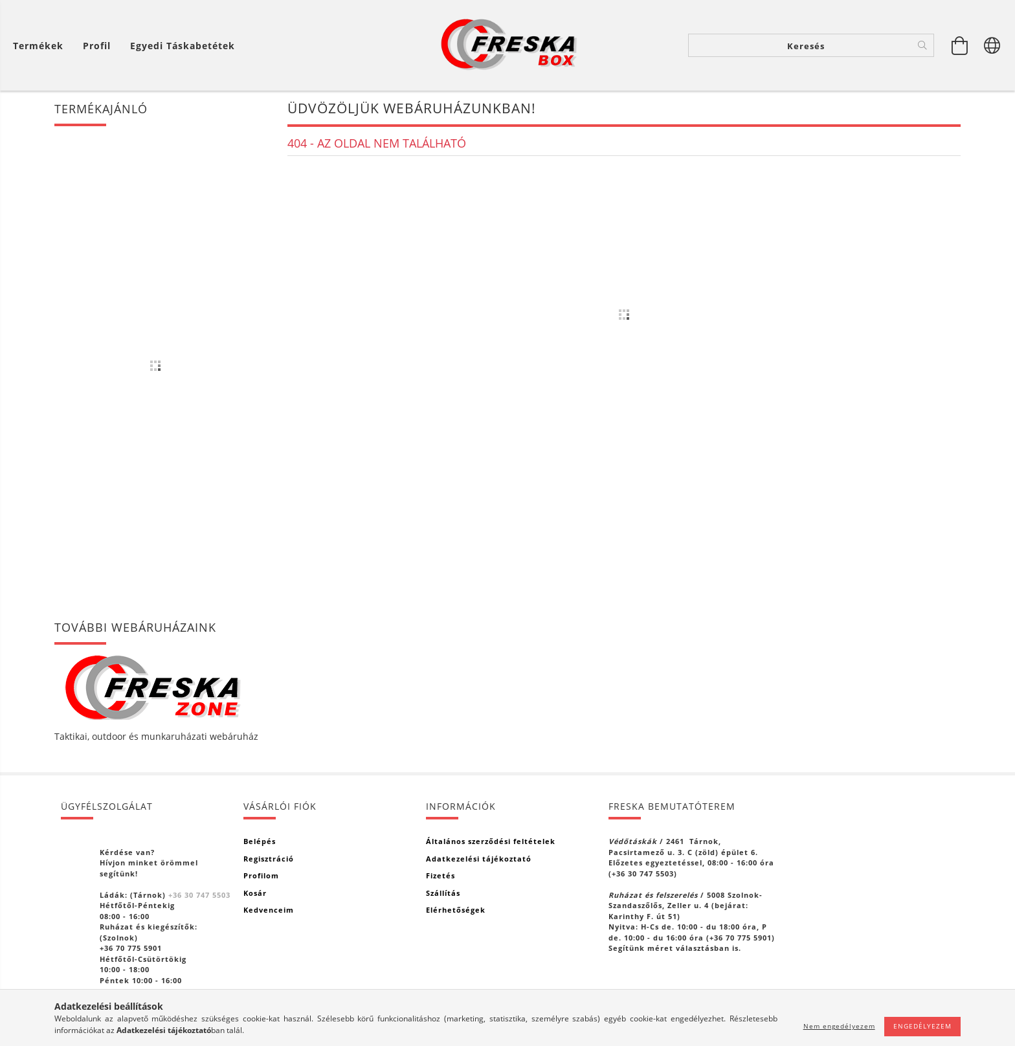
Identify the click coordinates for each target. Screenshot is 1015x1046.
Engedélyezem (922, 1025)
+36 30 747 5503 (199, 895)
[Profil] (96, 45)
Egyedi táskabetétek (182, 45)
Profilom (261, 875)
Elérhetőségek (455, 910)
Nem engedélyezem (839, 1025)
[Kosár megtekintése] (960, 45)
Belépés (259, 841)
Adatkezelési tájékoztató (478, 858)
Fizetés (440, 875)
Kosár (255, 893)
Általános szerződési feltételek (490, 841)
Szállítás (443, 893)
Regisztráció (268, 858)
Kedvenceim (268, 910)
